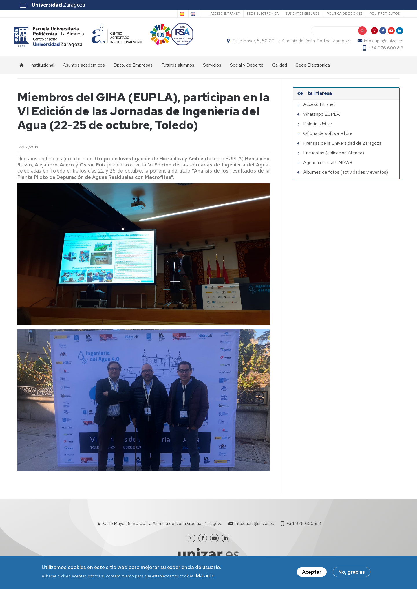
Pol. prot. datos (381, 14)
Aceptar (311, 572)
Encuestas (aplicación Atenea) (333, 156)
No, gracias (351, 572)
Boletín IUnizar (317, 127)
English (187, 14)
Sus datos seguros (299, 14)
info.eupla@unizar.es (380, 42)
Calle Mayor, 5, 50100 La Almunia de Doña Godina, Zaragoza (288, 42)
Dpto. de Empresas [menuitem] (133, 68)
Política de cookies (341, 14)
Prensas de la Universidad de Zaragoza (342, 146)
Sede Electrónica (259, 14)
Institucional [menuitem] (42, 68)
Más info (205, 576)
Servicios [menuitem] (212, 68)
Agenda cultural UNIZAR (327, 165)
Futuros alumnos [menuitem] (177, 68)
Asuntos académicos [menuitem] (84, 68)
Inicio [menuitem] (21, 68)
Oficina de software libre (327, 136)
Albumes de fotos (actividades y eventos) (345, 175)
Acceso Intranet (221, 14)
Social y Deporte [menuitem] (247, 68)
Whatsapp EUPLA (321, 117)
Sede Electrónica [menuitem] (313, 68)
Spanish (164, 14)
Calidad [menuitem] (279, 68)
